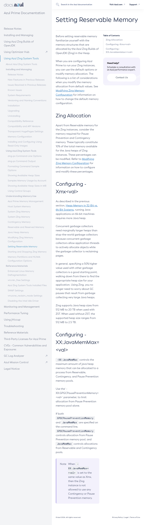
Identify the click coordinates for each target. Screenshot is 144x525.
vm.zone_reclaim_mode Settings (25, 295)
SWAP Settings (15, 290)
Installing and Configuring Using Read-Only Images (25, 143)
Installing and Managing (23, 35)
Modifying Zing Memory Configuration (20, 239)
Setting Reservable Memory (22, 246)
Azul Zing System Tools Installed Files (27, 285)
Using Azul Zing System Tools (24, 58)
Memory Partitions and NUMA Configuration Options (24, 259)
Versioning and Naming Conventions (27, 100)
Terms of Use (135, 517)
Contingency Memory (19, 222)
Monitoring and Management (25, 306)
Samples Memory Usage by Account (27, 180)
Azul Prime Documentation (24, 13)
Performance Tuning (22, 313)
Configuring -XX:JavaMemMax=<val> (119, 50)
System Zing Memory (19, 211)
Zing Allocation (114, 39)
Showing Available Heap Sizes (24, 175)
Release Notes (20, 28)
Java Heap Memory (18, 232)
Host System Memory (19, 206)
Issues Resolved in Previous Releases (27, 85)
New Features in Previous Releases (26, 79)
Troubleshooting (21, 326)
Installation (14, 105)
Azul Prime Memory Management (25, 201)
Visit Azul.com (115, 4)
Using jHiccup (12, 319)
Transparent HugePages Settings (25, 131)
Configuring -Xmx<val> (118, 44)
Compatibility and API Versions (24, 126)
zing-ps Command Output (22, 161)
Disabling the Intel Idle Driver (23, 301)
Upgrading (13, 110)
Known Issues (15, 90)
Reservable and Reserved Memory (26, 227)
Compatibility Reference (20, 121)
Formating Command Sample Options (23, 168)
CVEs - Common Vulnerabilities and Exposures (25, 347)
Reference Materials (22, 332)
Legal (126, 517)
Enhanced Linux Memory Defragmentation (21, 273)
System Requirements (19, 95)
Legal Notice (12, 368)
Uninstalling (14, 116)
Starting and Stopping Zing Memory (27, 251)
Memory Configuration (20, 136)
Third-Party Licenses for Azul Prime (25, 339)
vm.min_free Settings (19, 280)
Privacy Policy (117, 517)
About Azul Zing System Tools (21, 64)
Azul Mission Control (16, 362)
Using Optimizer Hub (16, 52)
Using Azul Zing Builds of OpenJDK (25, 43)
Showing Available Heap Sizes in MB (27, 185)
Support (133, 4)
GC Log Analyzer (14, 355)
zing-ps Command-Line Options (24, 156)
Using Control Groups (19, 191)
